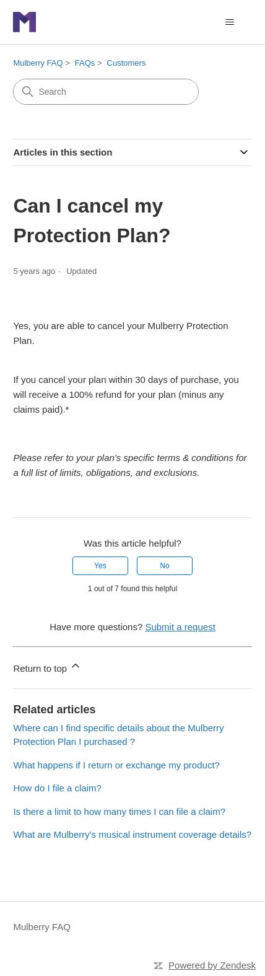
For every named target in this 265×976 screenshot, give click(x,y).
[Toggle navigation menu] (230, 22)
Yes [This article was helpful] (100, 565)
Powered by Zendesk (212, 965)
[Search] (106, 91)
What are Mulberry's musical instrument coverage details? (132, 834)
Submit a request (180, 627)
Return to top (47, 666)
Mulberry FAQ (38, 63)
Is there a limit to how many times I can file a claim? (119, 811)
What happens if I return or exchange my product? (116, 765)
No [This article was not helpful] (164, 565)
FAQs (85, 63)
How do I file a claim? (57, 788)
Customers (126, 63)
